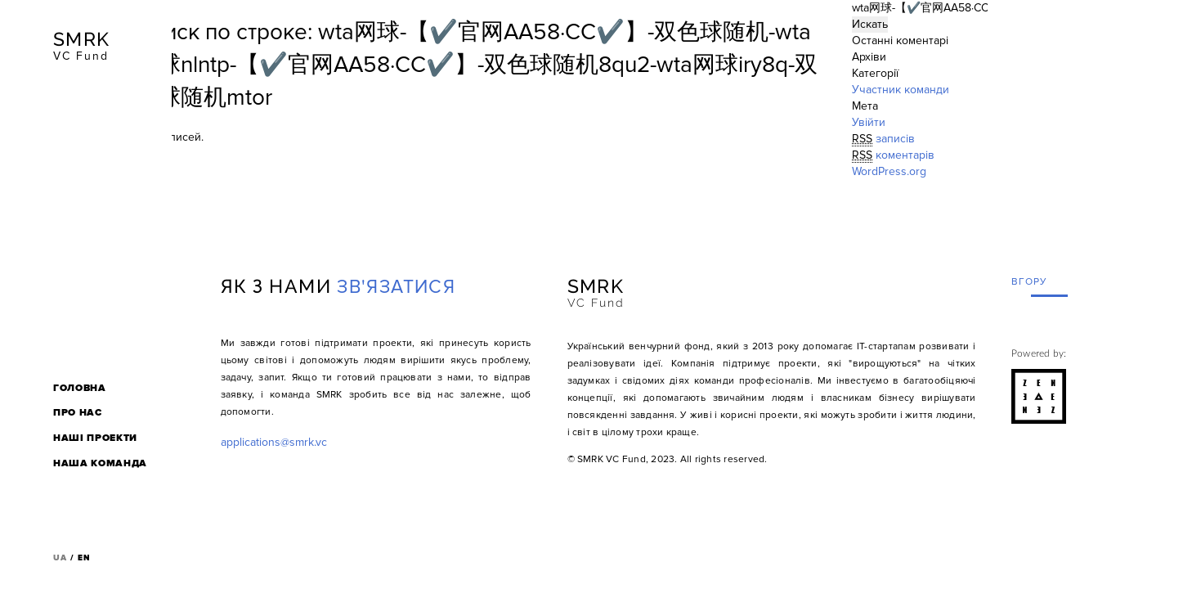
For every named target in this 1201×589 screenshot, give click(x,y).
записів (883, 139)
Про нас (77, 413)
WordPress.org (889, 171)
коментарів (893, 155)
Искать (870, 24)
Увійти (868, 122)
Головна (79, 388)
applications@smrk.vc (274, 442)
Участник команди (900, 90)
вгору (1029, 282)
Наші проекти (95, 438)
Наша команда (100, 463)
